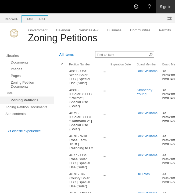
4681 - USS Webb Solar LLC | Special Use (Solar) (79, 77)
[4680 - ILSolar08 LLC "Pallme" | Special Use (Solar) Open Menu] (104, 91)
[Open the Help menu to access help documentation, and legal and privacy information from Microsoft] (149, 6)
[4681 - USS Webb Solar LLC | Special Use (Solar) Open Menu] (104, 72)
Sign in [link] (166, 7)
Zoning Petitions (62, 37)
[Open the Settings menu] (136, 6)
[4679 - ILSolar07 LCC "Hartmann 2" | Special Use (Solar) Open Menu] (104, 114)
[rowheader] (63, 77)
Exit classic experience (23, 131)
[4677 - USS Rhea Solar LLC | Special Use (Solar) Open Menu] (104, 156)
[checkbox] (62, 64)
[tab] (11, 17)
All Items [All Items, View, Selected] (66, 55)
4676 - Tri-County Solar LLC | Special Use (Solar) (79, 180)
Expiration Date (120, 64)
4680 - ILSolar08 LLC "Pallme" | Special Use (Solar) (80, 98)
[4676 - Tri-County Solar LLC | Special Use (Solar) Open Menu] (104, 175)
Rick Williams (147, 71)
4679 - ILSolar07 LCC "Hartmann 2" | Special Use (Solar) (80, 121)
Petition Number (79, 64)
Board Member (146, 64)
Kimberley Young (144, 92)
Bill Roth (143, 174)
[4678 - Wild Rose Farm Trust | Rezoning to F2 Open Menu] (104, 137)
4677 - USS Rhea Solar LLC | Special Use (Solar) (79, 161)
